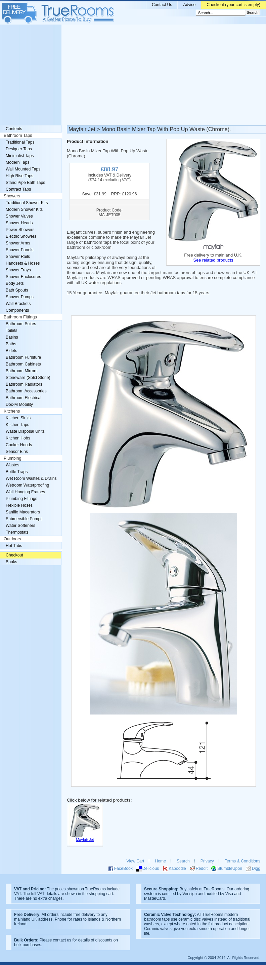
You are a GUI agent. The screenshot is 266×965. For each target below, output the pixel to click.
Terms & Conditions (242, 861)
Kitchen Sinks (18, 418)
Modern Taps (18, 162)
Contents (14, 128)
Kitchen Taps (17, 424)
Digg (256, 868)
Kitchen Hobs (18, 438)
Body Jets (15, 283)
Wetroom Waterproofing (27, 485)
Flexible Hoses (19, 505)
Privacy (207, 861)
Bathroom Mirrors (22, 371)
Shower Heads (19, 223)
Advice (189, 4)
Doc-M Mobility (19, 404)
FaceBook (123, 868)
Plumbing (12, 458)
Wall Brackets (18, 303)
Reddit (202, 868)
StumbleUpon (229, 868)
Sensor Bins (17, 451)
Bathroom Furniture (23, 357)
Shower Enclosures (23, 276)
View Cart (135, 861)
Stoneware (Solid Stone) (28, 377)
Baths (11, 344)
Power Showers (20, 229)
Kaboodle (177, 868)
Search (183, 861)
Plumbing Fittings (21, 498)
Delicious (150, 868)
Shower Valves (19, 216)
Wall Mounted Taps (23, 169)
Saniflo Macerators (23, 512)
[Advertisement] (133, 75)
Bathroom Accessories (26, 391)
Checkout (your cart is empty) (233, 4)
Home (160, 861)
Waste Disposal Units (25, 431)
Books (11, 561)
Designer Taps (19, 149)
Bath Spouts (17, 290)
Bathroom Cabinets (23, 364)
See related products (213, 260)
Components (17, 310)
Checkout (14, 555)
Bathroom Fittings (20, 317)
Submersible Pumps (24, 518)
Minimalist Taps (20, 155)
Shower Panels (19, 249)
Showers (12, 196)
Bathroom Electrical (23, 397)
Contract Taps (18, 189)
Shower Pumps (20, 297)
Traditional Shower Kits (27, 202)
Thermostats (17, 532)
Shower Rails (18, 256)
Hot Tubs (14, 545)
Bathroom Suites (21, 323)
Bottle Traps (17, 471)
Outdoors (12, 539)
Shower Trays (18, 270)
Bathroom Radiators (24, 384)
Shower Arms (18, 243)
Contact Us (162, 4)
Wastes (12, 465)
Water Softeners (20, 525)
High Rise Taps (19, 175)
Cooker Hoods (19, 444)
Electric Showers (21, 236)
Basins (12, 337)
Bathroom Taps (18, 135)
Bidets (11, 350)
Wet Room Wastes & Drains (31, 478)
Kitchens (12, 411)
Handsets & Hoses (23, 263)
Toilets (11, 330)
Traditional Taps (20, 142)
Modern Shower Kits (24, 209)
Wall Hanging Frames (25, 492)
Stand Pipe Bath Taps (25, 182)
